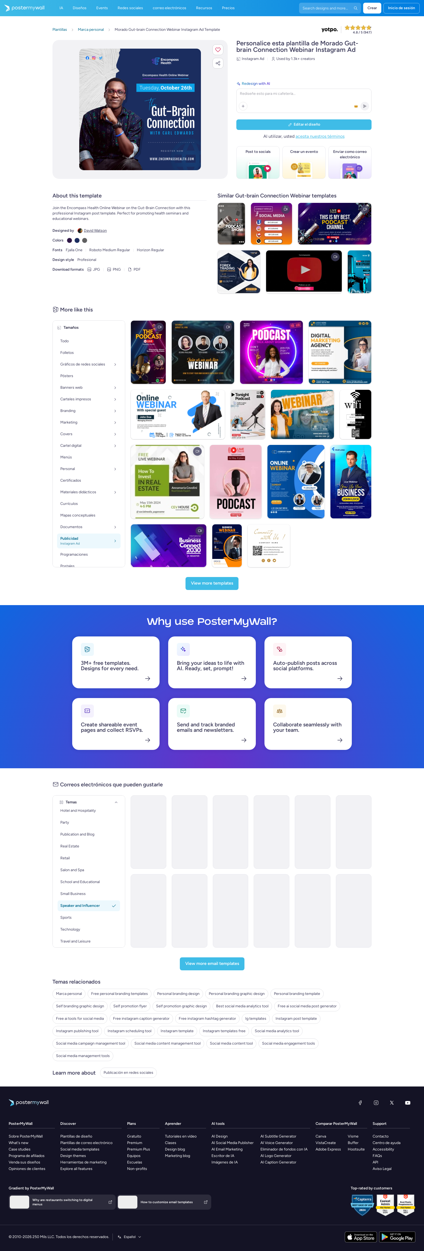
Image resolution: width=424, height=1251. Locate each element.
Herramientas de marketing (83, 1162)
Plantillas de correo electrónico (86, 1143)
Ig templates (255, 1018)
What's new (18, 1143)
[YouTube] (407, 1102)
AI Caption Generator (278, 1162)
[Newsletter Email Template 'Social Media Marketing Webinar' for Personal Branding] (231, 911)
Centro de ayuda (386, 1143)
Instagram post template (296, 1018)
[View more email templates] (212, 963)
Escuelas (134, 1162)
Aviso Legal (382, 1168)
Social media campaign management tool (90, 1043)
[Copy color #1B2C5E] (77, 240)
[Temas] (116, 802)
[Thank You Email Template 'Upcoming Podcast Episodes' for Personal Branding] (271, 911)
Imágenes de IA (224, 1162)
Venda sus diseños (24, 1162)
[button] (218, 49)
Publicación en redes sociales (128, 1072)
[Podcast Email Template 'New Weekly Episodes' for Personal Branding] (354, 832)
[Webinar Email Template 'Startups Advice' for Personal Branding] (148, 832)
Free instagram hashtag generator (207, 1018)
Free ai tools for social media (80, 1018)
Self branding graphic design (80, 1006)
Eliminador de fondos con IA (283, 1149)
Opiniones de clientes (27, 1168)
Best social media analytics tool (242, 1006)
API (375, 1162)
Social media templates (80, 1149)
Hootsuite (356, 1149)
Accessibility (383, 1149)
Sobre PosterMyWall (26, 1136)
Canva (321, 1136)
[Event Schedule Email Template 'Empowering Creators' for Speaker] (189, 911)
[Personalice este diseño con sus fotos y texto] (140, 109)
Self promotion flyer (130, 1006)
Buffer (353, 1143)
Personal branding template (297, 993)
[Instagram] (376, 1102)
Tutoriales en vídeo (181, 1136)
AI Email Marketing (227, 1149)
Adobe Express (328, 1149)
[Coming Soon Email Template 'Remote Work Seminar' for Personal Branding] (312, 911)
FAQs (377, 1155)
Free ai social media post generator (307, 1006)
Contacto (381, 1136)
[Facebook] (360, 1102)
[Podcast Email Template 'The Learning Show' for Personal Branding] (271, 832)
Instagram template (177, 1031)
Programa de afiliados (27, 1155)
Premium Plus (138, 1149)
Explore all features (76, 1168)
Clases (170, 1143)
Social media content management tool (167, 1043)
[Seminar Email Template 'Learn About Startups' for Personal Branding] (189, 832)
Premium (134, 1143)
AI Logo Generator (276, 1155)
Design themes (73, 1155)
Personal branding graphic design (237, 993)
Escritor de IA (222, 1155)
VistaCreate (326, 1143)
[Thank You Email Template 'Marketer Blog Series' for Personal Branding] (312, 832)
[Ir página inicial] (22, 8)
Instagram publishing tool (77, 1031)
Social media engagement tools (288, 1043)
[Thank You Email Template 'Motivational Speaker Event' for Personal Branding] (231, 832)
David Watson (95, 230)
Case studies (20, 1149)
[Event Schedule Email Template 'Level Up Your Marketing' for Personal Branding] (354, 911)
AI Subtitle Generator (278, 1136)
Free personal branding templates (119, 993)
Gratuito (134, 1136)
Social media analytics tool (277, 1031)
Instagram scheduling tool (129, 1031)
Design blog (175, 1149)
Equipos (134, 1155)
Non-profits (137, 1168)
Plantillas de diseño (76, 1136)
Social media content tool (231, 1043)
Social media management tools (83, 1056)
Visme (353, 1136)
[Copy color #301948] (69, 240)
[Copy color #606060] (84, 240)
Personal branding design (178, 993)
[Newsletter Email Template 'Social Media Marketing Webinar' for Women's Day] (148, 911)
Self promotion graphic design (181, 1006)
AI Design (219, 1136)
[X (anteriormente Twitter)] (391, 1102)
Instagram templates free (224, 1031)
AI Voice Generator (276, 1143)
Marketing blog (177, 1155)
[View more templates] (212, 583)
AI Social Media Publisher (232, 1143)
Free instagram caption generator (141, 1018)
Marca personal (69, 993)
